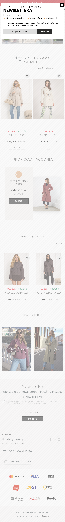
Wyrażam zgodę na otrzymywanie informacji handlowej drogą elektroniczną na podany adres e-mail (33, 24)
